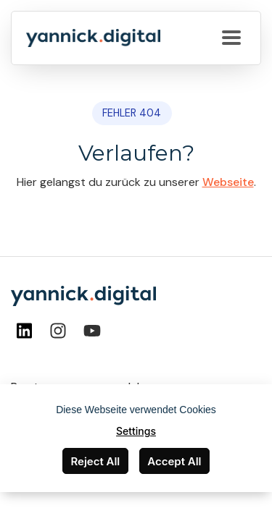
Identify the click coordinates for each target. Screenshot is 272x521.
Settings (136, 431)
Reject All (95, 461)
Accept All (174, 461)
